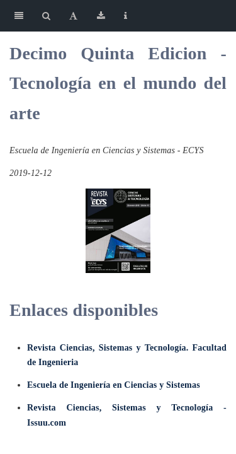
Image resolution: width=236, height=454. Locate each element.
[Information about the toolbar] (126, 16)
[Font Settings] (73, 16)
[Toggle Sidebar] (19, 16)
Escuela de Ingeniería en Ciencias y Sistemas (113, 385)
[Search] (46, 16)
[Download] (101, 16)
